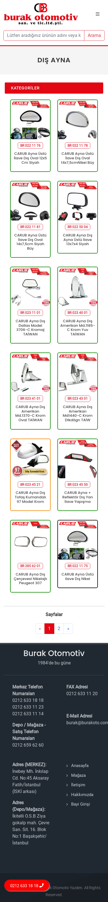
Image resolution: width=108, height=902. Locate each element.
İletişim (78, 784)
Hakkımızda (82, 794)
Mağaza (78, 775)
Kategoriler (25, 88)
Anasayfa (80, 765)
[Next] (68, 628)
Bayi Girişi (80, 804)
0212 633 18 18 (27, 885)
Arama (94, 35)
